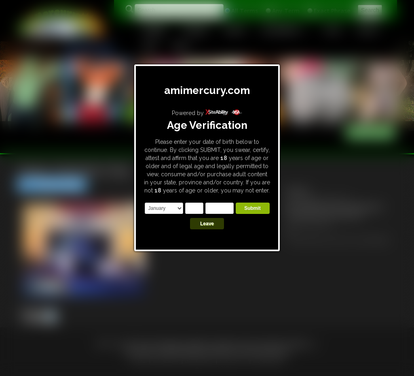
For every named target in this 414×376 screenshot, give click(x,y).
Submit (252, 208)
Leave (207, 223)
